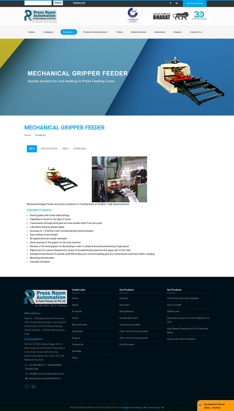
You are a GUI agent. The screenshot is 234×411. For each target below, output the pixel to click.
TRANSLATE (79, 3)
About (75, 305)
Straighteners (126, 311)
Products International (95, 32)
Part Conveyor (127, 344)
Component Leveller (130, 324)
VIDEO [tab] (65, 148)
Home (32, 32)
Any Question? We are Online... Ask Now (214, 406)
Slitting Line (173, 311)
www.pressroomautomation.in (44, 378)
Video (120, 32)
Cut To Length (174, 305)
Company (49, 32)
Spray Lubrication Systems (181, 339)
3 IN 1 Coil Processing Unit (133, 331)
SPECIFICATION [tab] (49, 148)
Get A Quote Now (195, 3)
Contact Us (196, 32)
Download (160, 32)
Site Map (76, 351)
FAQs (75, 357)
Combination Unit (128, 318)
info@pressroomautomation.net (46, 373)
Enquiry (178, 32)
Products (69, 32)
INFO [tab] (31, 148)
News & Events (138, 32)
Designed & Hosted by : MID (134, 407)
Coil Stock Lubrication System (183, 298)
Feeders (123, 298)
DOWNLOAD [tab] (79, 148)
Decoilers (124, 305)
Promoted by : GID (156, 407)
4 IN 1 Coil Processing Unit (133, 338)
